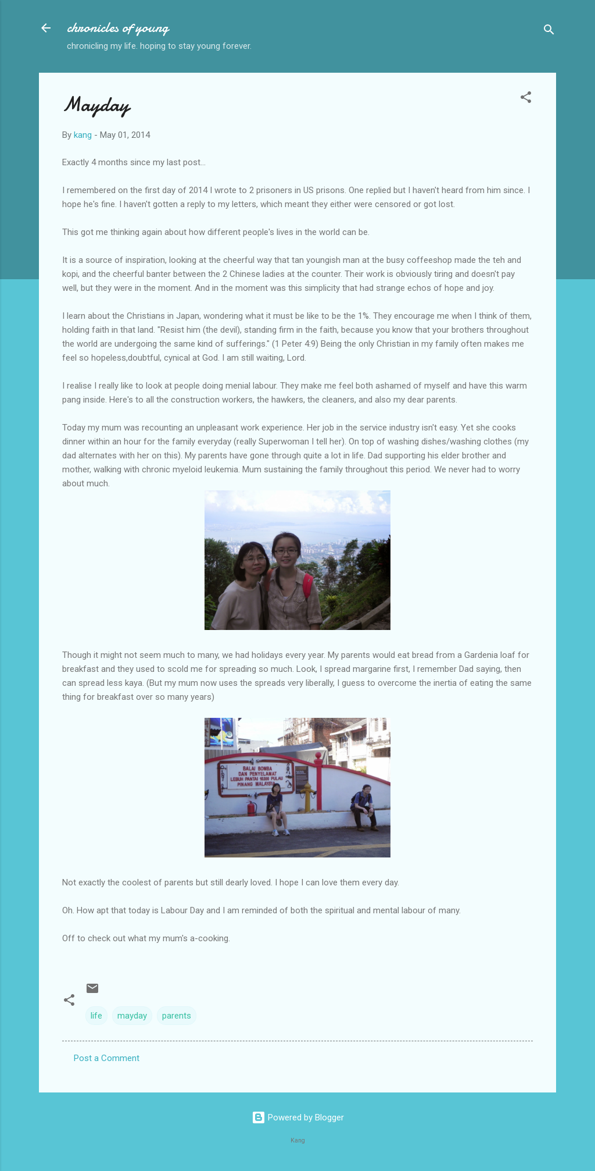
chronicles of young (118, 27)
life (96, 1015)
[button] (526, 99)
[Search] (549, 31)
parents (176, 1015)
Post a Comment (106, 1058)
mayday (132, 1015)
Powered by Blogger (298, 1117)
